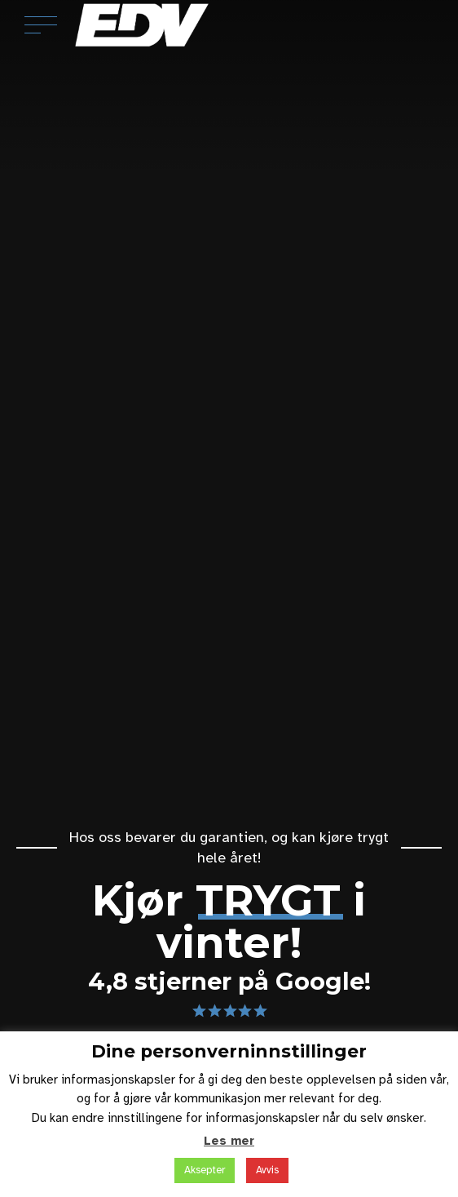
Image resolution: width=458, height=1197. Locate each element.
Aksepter (204, 1170)
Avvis (267, 1170)
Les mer (229, 1140)
